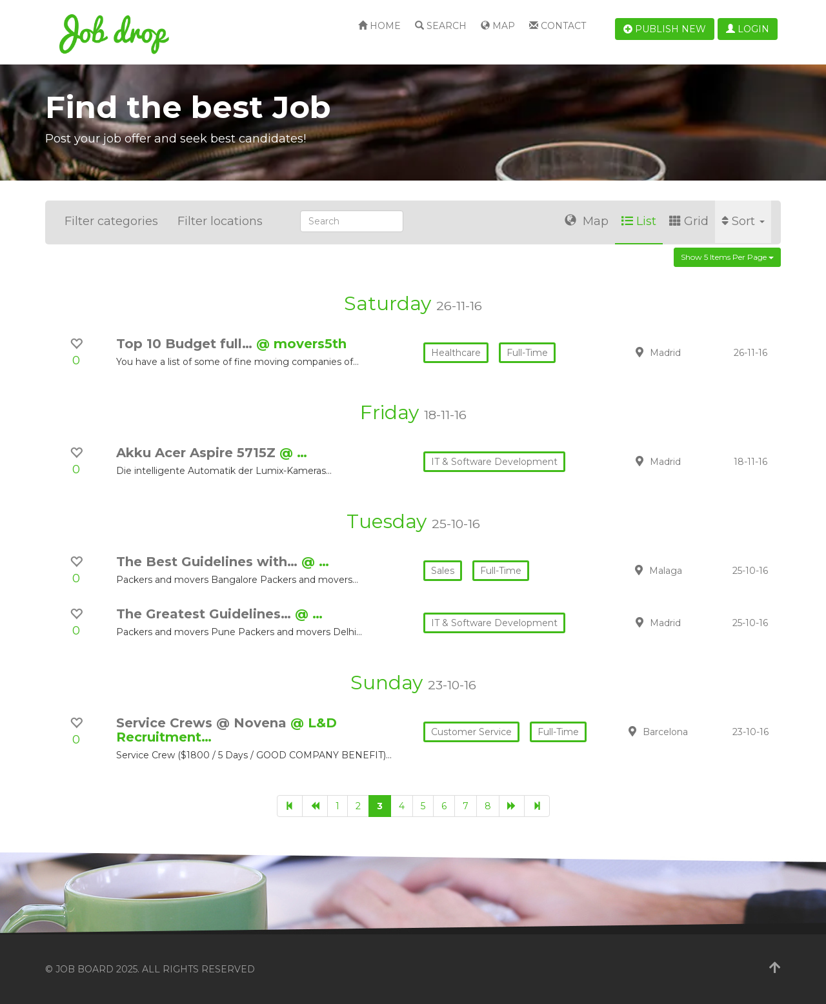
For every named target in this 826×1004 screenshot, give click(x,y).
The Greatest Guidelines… (205, 614)
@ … (293, 452)
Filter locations (220, 221)
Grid (689, 221)
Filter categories (111, 221)
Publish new (664, 29)
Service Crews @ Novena (203, 723)
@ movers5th (301, 343)
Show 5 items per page (727, 257)
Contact (557, 26)
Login (747, 29)
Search (441, 26)
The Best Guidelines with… (208, 561)
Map (498, 26)
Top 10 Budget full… (186, 343)
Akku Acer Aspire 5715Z (197, 452)
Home (379, 26)
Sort (743, 221)
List (638, 221)
